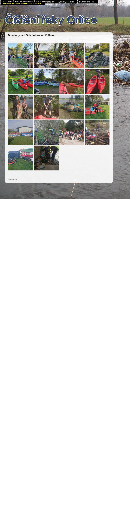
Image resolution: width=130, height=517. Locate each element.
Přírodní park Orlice (24, 2)
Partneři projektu (86, 2)
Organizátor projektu (45, 2)
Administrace (12, 179)
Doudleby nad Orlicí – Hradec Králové (31, 35)
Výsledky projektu (66, 2)
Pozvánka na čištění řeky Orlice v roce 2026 (21, 4)
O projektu (7, 2)
